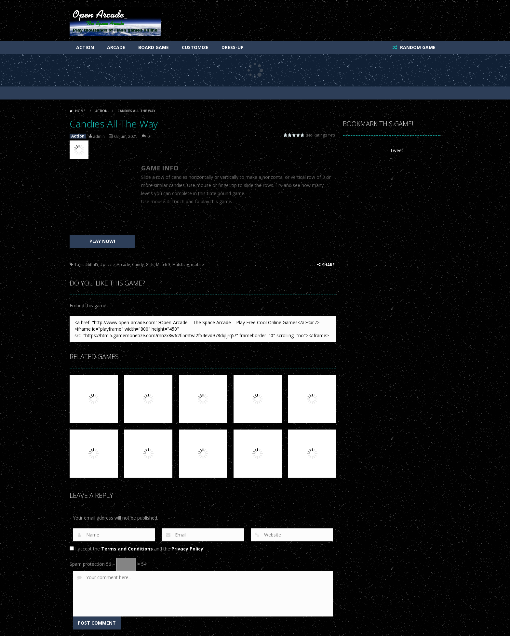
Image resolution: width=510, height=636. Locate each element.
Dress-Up (232, 47)
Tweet (396, 150)
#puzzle (107, 264)
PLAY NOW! (102, 241)
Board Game (153, 47)
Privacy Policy (187, 549)
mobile (197, 264)
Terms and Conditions (127, 549)
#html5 (91, 264)
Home (80, 111)
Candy (138, 264)
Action (85, 47)
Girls (150, 264)
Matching (180, 264)
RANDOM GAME (417, 47)
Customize (195, 47)
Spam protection (87, 564)
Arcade (116, 47)
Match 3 (163, 264)
